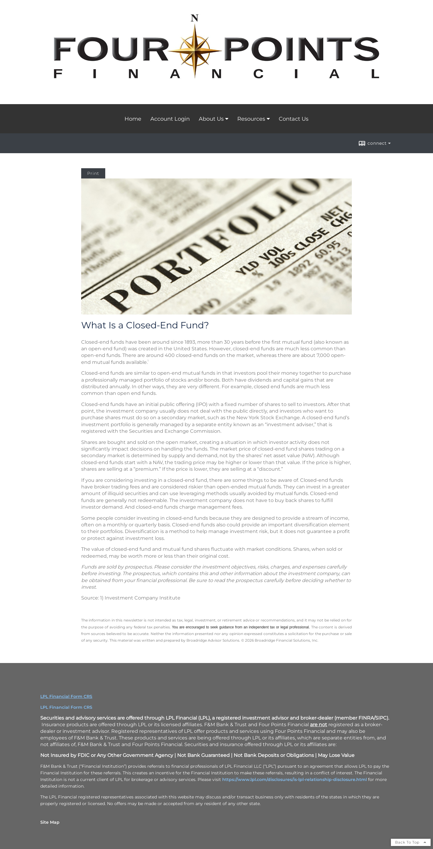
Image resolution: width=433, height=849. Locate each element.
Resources (251, 119)
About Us (211, 119)
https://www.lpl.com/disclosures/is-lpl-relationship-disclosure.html (294, 779)
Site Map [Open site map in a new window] (50, 822)
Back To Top (410, 842)
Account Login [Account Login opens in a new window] (170, 119)
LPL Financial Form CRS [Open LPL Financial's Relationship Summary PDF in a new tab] (66, 696)
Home (132, 119)
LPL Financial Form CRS (66, 707)
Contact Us (294, 119)
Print (93, 173)
